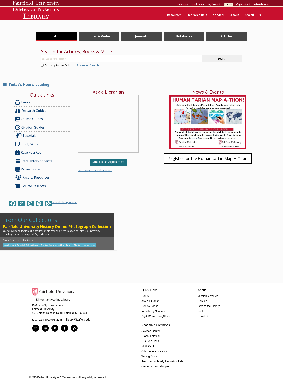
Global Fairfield (151, 336)
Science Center (151, 331)
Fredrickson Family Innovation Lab (162, 361)
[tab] (56, 36)
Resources (174, 15)
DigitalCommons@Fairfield (56, 245)
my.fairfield (214, 4)
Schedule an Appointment (108, 162)
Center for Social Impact (156, 366)
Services (219, 15)
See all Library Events (64, 202)
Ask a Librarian (150, 300)
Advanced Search (88, 65)
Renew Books (28, 169)
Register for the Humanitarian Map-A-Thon (208, 158)
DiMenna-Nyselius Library (36, 14)
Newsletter (204, 316)
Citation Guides (29, 127)
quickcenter (198, 4)
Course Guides (29, 119)
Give (249, 15)
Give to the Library (209, 306)
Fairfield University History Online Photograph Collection (57, 226)
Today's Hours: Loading (26, 84)
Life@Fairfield (242, 4)
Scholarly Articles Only (55, 65)
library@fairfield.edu (78, 319)
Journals (141, 36)
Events (22, 102)
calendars (182, 4)
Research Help (197, 15)
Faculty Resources (32, 177)
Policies (202, 300)
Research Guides (30, 110)
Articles (226, 36)
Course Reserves (30, 186)
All (56, 36)
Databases (184, 36)
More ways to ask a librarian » (95, 170)
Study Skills (27, 144)
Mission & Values (208, 295)
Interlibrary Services (153, 311)
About (234, 15)
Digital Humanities (84, 245)
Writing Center (150, 356)
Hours (145, 295)
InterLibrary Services (34, 161)
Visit (200, 311)
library (228, 4)
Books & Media (99, 36)
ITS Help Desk (150, 341)
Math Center (149, 346)
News (261, 4)
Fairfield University (36, 3)
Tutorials (26, 135)
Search (222, 58)
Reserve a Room (29, 152)
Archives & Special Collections (21, 245)
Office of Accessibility (154, 351)
